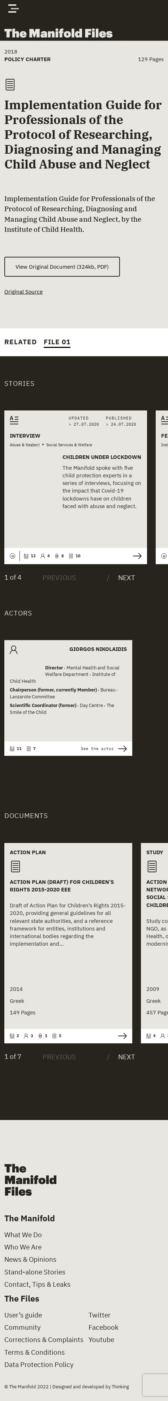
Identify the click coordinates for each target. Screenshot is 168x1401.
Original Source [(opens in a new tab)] (23, 291)
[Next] (121, 578)
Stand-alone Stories (34, 1272)
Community (22, 1327)
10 (75, 555)
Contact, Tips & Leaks (37, 1284)
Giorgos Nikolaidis (98, 649)
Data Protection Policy (38, 1364)
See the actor (103, 749)
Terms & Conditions (34, 1352)
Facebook (104, 1327)
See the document (122, 1036)
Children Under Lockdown (102, 457)
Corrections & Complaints (43, 1340)
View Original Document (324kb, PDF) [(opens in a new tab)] (62, 266)
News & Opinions (30, 1260)
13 (30, 555)
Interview (25, 435)
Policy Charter (27, 59)
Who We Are (23, 1247)
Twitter (100, 1315)
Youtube (101, 1340)
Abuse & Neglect (25, 444)
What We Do (23, 1235)
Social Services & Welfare (69, 444)
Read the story (137, 556)
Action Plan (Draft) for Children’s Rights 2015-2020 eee (62, 885)
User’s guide (23, 1315)
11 (16, 748)
